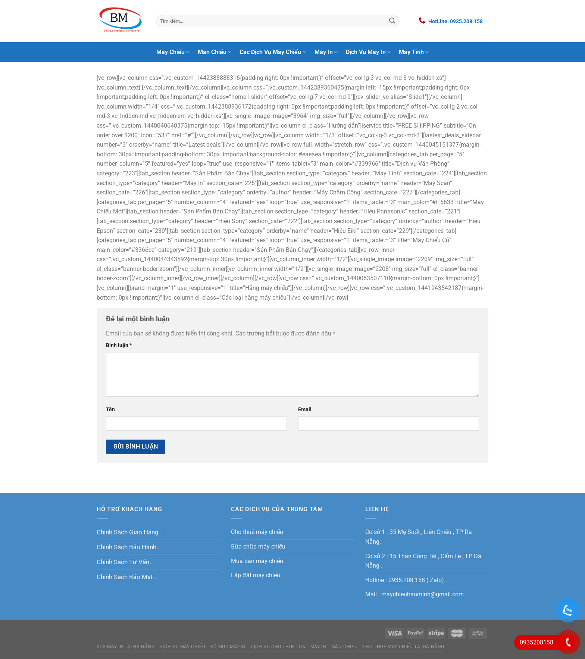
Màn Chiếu (214, 52)
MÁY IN (318, 646)
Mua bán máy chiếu (257, 561)
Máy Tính (414, 52)
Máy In (326, 52)
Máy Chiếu (173, 52)
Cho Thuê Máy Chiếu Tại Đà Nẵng (403, 646)
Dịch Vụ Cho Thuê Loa (278, 646)
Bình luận (119, 345)
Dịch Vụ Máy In (368, 52)
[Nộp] (392, 21)
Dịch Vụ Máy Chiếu (182, 646)
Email (305, 409)
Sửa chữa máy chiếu (258, 546)
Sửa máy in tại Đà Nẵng (125, 646)
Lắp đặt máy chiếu (255, 575)
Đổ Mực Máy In (228, 646)
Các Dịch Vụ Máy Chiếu (273, 52)
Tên (110, 409)
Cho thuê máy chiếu (257, 531)
